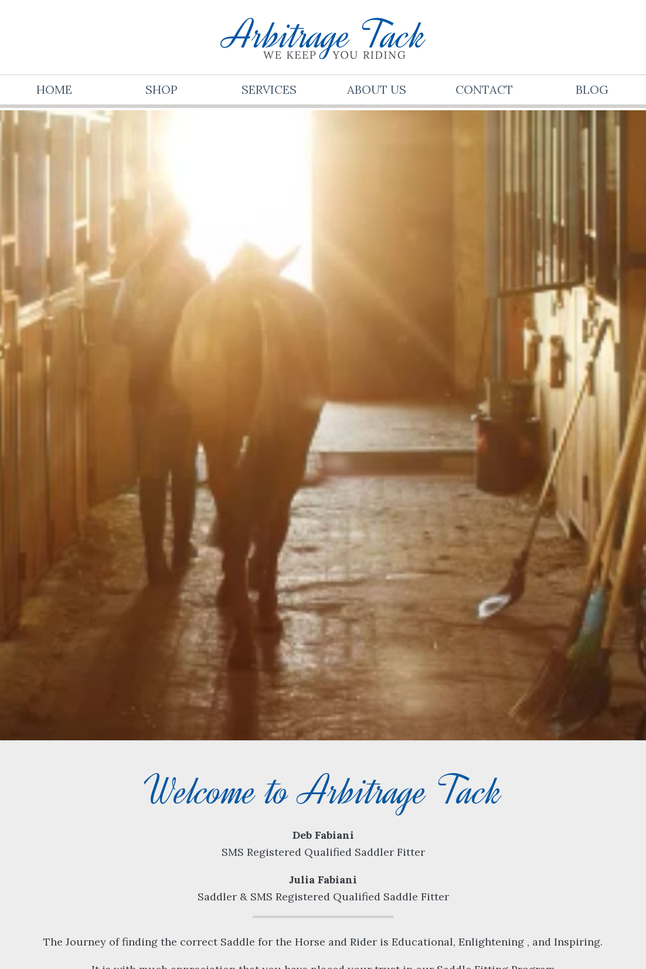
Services (269, 89)
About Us (376, 89)
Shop (161, 89)
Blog (592, 89)
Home (54, 89)
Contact (484, 89)
